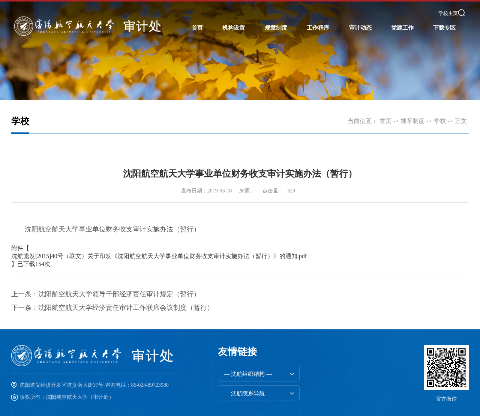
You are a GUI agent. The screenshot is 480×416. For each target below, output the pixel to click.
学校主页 (448, 13)
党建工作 (402, 28)
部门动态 (360, 44)
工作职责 (233, 59)
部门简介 (233, 44)
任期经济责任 (318, 44)
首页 (197, 28)
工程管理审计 (318, 74)
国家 (276, 44)
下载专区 (444, 28)
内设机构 (233, 74)
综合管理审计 (318, 59)
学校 (276, 59)
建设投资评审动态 (360, 89)
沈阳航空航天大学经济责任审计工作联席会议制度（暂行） (126, 307)
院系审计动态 (360, 59)
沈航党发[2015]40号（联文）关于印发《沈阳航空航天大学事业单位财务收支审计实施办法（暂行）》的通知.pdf (159, 256)
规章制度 (276, 28)
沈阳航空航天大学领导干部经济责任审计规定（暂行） (119, 294)
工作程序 (318, 28)
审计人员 (233, 89)
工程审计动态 (360, 74)
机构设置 (233, 28)
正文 (461, 121)
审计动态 (360, 28)
